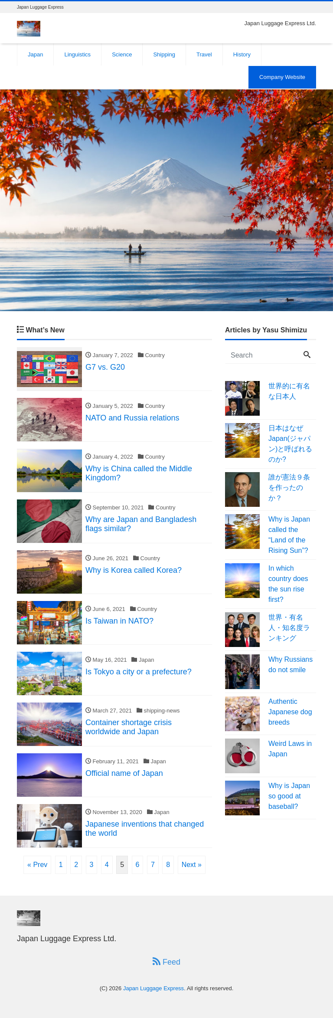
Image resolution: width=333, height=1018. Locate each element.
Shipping (164, 54)
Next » (192, 864)
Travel (204, 54)
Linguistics (77, 54)
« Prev (37, 864)
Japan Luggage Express (153, 988)
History (242, 54)
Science (122, 54)
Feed (166, 961)
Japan (35, 54)
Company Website (282, 77)
